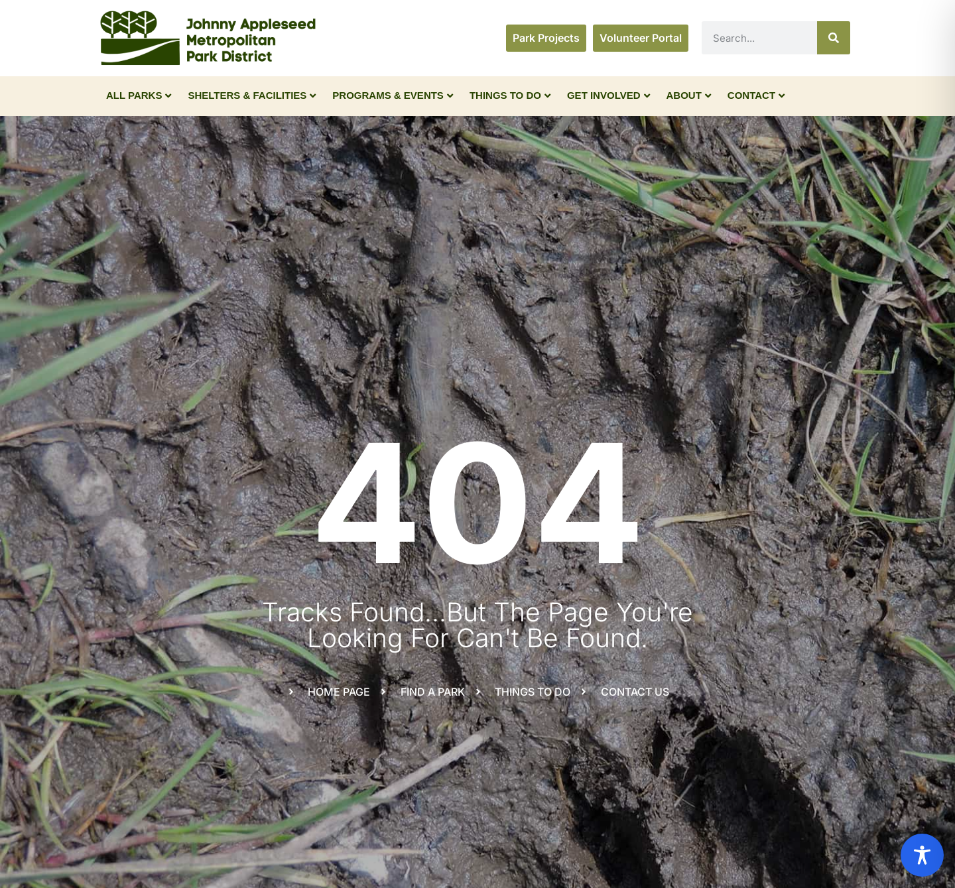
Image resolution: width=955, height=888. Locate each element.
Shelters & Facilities (252, 95)
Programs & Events (392, 95)
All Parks (138, 95)
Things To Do (510, 95)
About (689, 95)
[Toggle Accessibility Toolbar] (922, 855)
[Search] (833, 37)
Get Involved (608, 95)
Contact (756, 95)
